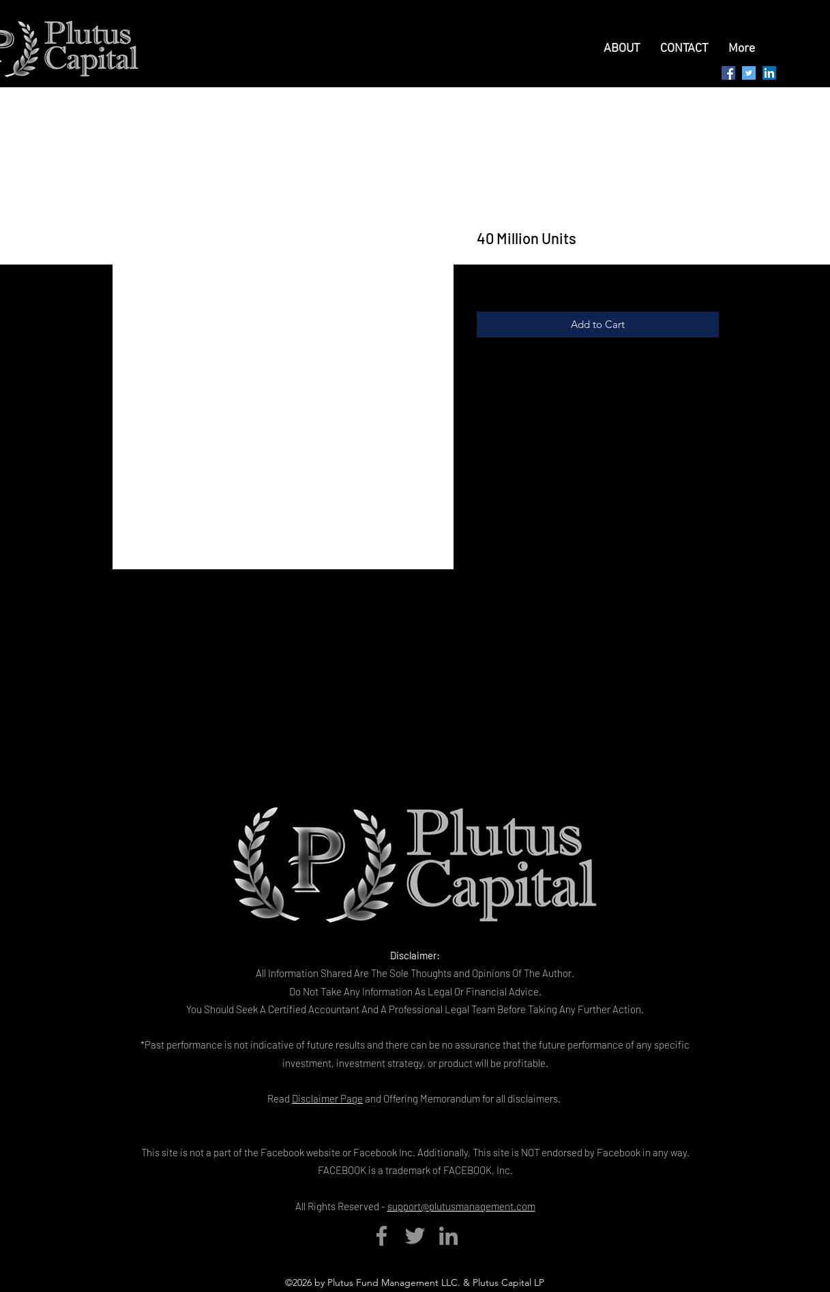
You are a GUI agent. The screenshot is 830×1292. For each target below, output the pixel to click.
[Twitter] (415, 1235)
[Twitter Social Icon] (749, 73)
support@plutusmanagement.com (461, 1206)
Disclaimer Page (327, 1098)
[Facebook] (381, 1235)
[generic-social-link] (728, 73)
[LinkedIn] (448, 1235)
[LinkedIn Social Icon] (769, 73)
